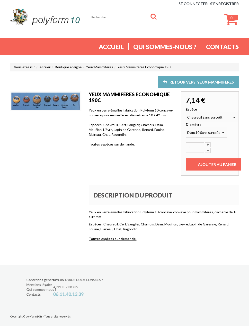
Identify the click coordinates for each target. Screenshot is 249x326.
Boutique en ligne (68, 67)
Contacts (222, 46)
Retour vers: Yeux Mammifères (198, 82)
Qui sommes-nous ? (164, 46)
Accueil (111, 46)
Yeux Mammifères (99, 67)
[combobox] (212, 117)
